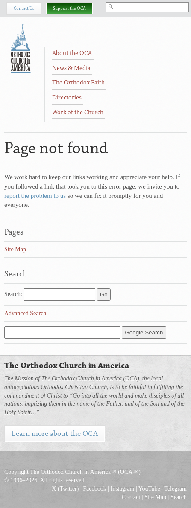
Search (178, 497)
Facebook (94, 488)
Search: (13, 294)
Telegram (175, 488)
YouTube (149, 488)
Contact (131, 497)
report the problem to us (35, 195)
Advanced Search (25, 313)
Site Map (15, 249)
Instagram (123, 488)
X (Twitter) (65, 488)
